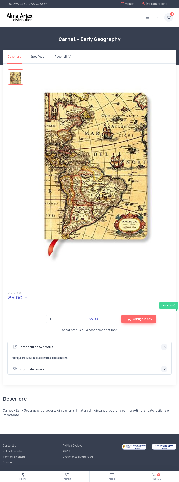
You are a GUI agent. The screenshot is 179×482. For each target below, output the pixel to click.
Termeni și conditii (14, 456)
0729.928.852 (18, 4)
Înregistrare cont (154, 4)
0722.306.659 (38, 4)
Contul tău (9, 445)
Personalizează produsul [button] (34, 347)
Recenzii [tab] (63, 56)
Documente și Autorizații (78, 456)
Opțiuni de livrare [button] (28, 369)
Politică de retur (13, 451)
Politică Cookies (72, 445)
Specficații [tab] (37, 56)
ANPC (66, 451)
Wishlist (128, 4)
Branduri (8, 462)
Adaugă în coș (139, 319)
